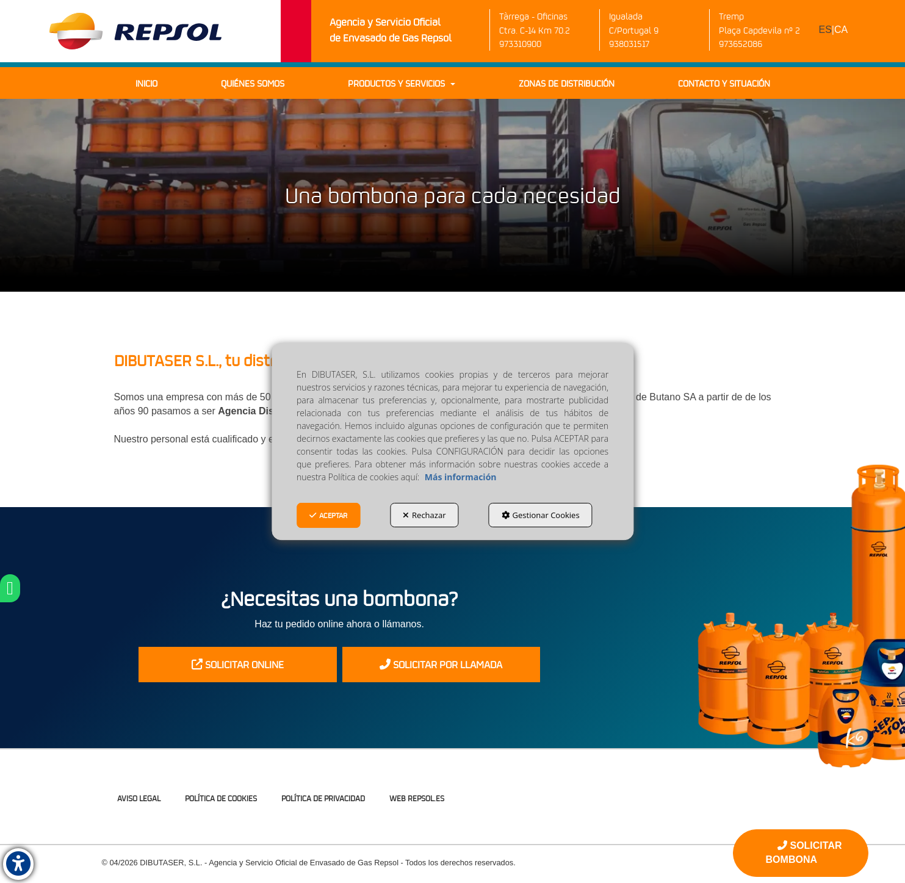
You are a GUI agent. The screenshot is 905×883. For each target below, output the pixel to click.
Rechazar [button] (424, 515)
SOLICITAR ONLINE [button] (238, 664)
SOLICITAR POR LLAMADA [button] (441, 664)
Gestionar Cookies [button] (541, 515)
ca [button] (841, 29)
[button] (135, 31)
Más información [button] (461, 477)
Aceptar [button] (328, 515)
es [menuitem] (825, 29)
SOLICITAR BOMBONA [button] (804, 852)
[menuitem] (833, 30)
